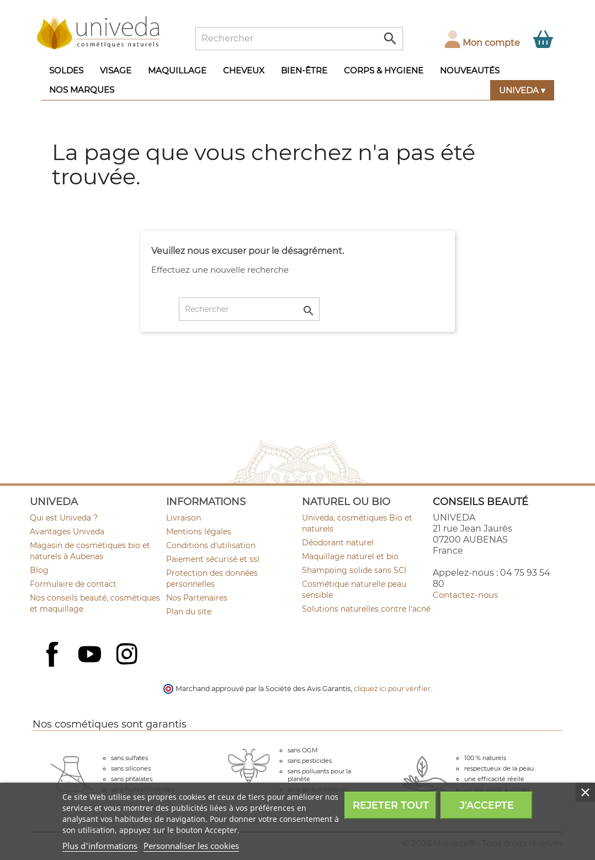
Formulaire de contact (73, 584)
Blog (39, 570)
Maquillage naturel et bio (350, 556)
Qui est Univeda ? (64, 518)
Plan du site (188, 612)
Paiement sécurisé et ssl (212, 559)
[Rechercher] (299, 38)
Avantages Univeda (67, 532)
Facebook (53, 666)
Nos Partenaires (196, 598)
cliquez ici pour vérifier (392, 688)
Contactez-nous (465, 595)
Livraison (183, 518)
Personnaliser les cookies (191, 845)
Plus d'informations (99, 845)
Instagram (128, 655)
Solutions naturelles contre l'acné (366, 609)
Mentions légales (198, 532)
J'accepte (487, 805)
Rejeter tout (391, 805)
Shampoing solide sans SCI (354, 570)
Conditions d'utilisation (211, 545)
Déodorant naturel (338, 543)
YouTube (91, 655)
